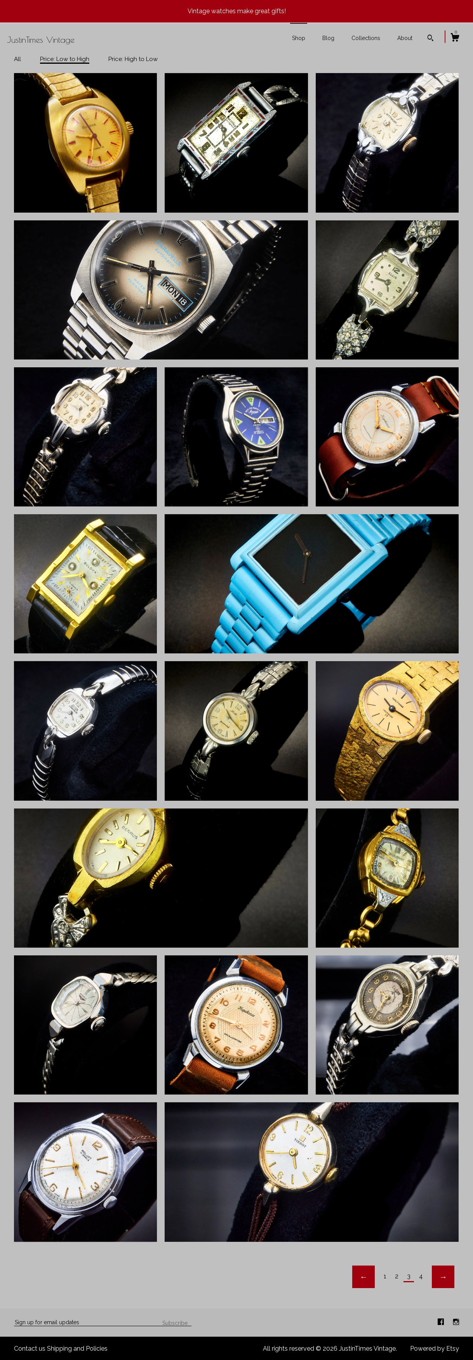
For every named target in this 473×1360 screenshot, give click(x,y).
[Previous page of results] (363, 1277)
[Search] (430, 39)
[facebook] (441, 1322)
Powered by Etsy (434, 1348)
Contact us (29, 1348)
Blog (328, 38)
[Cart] (454, 38)
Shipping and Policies (77, 1348)
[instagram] (456, 1322)
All (17, 59)
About (404, 38)
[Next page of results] (443, 1277)
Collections (365, 38)
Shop (298, 38)
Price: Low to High (64, 59)
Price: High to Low (133, 59)
